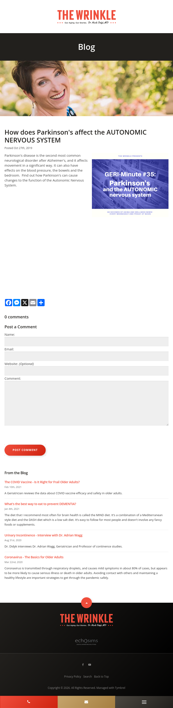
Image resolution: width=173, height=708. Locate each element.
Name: (10, 334)
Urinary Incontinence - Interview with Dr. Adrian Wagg (43, 535)
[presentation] (39, 436)
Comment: (13, 378)
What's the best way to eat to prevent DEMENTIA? (40, 504)
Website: (19, 363)
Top (86, 602)
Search (87, 676)
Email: (9, 349)
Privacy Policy (72, 676)
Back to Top (101, 676)
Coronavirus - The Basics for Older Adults (34, 557)
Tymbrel (120, 688)
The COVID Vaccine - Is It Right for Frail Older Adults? (42, 482)
